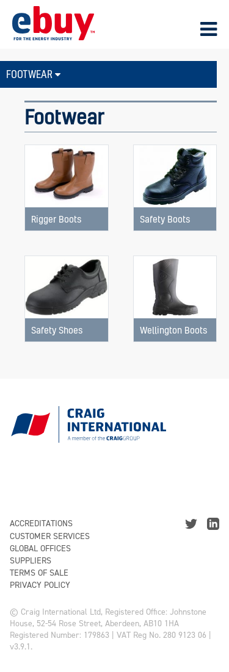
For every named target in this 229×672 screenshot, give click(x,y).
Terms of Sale (39, 573)
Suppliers (30, 561)
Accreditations (41, 523)
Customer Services (50, 536)
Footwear (33, 74)
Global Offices (40, 548)
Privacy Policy (40, 585)
